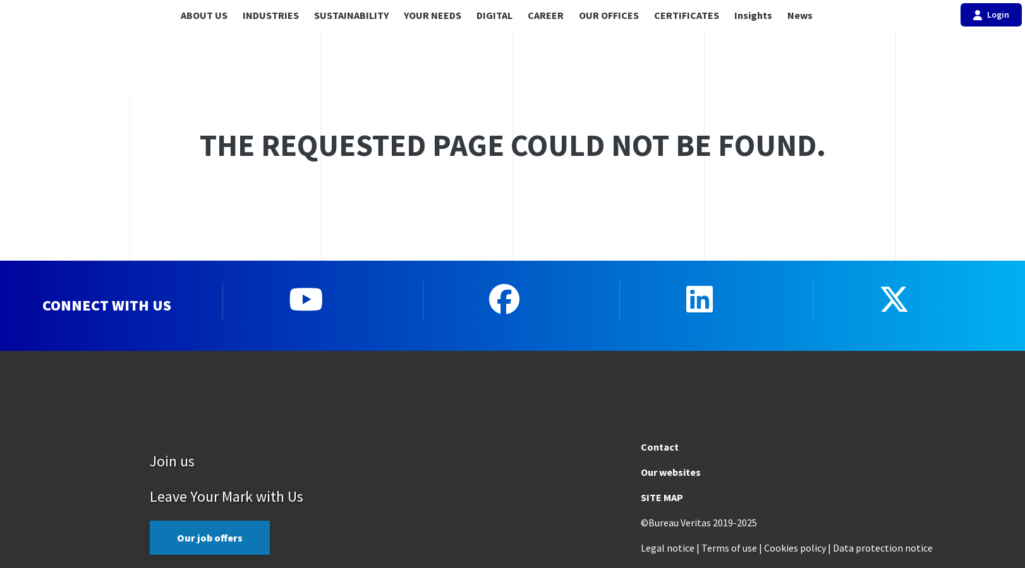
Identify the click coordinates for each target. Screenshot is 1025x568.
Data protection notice (883, 547)
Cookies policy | (797, 547)
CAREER (546, 15)
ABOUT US (204, 15)
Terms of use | (731, 547)
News (800, 15)
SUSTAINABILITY (351, 15)
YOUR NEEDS (432, 15)
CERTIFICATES (686, 15)
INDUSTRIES (271, 15)
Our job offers (210, 537)
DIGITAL (494, 15)
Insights (753, 15)
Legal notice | (670, 547)
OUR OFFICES (609, 15)
